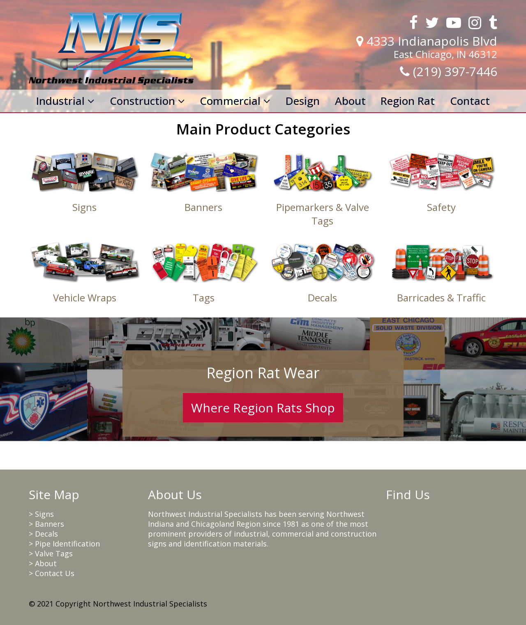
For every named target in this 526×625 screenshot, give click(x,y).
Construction (147, 100)
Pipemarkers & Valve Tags (322, 213)
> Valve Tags (51, 553)
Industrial (65, 100)
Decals (322, 297)
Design (303, 100)
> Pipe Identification (64, 544)
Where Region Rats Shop (263, 407)
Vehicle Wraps (84, 297)
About (350, 100)
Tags (204, 297)
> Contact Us (51, 573)
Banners (203, 207)
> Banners (46, 524)
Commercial (235, 100)
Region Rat (408, 100)
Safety (441, 207)
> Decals (43, 534)
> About (43, 563)
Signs (84, 207)
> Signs (41, 514)
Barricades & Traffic (441, 297)
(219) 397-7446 (455, 71)
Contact (470, 100)
